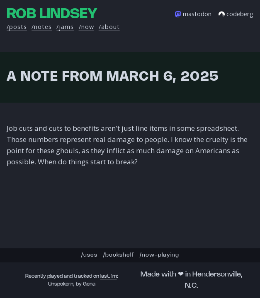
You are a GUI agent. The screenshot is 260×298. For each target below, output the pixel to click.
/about (109, 27)
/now (86, 27)
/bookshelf (118, 255)
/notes (42, 27)
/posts (17, 27)
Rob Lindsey (52, 14)
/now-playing (159, 255)
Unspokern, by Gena (71, 284)
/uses (89, 255)
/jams (65, 27)
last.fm (108, 276)
